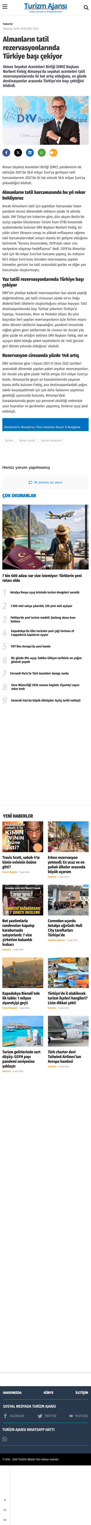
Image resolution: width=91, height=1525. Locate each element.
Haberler (8, 24)
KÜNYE (48, 1452)
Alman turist (27, 500)
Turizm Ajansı (26, 1519)
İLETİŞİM (82, 1452)
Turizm (9, 500)
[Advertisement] (45, 815)
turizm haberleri (51, 500)
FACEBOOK (14, 1475)
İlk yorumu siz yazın (45, 542)
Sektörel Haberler (56, 999)
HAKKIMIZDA (12, 1452)
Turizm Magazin (9, 931)
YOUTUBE (79, 1475)
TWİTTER (47, 1475)
